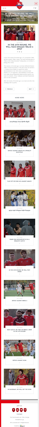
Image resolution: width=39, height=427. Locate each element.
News (18, 18)
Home (14, 18)
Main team (24, 18)
